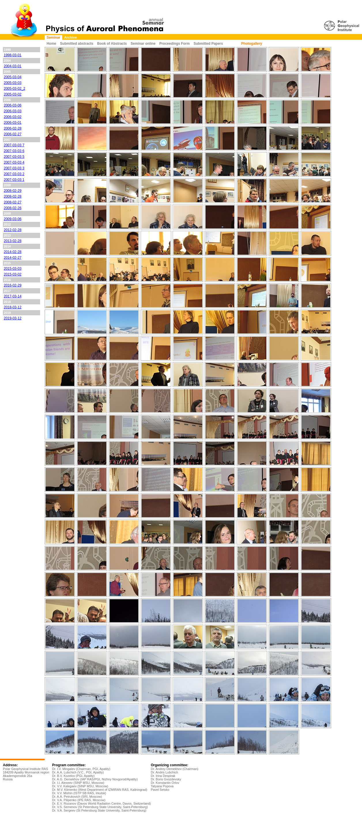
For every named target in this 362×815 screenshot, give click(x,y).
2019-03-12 (12, 318)
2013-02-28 (12, 241)
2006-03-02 (12, 117)
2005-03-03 (12, 83)
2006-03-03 (12, 111)
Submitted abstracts (76, 44)
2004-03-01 (12, 66)
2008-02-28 (12, 196)
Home (51, 44)
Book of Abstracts (112, 44)
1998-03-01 (12, 55)
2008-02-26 (12, 208)
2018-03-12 (12, 307)
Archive (70, 37)
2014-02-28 (12, 252)
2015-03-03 (12, 269)
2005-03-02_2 (14, 89)
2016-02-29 (12, 285)
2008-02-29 (12, 191)
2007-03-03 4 (14, 162)
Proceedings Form (174, 44)
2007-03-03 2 (14, 174)
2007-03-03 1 (14, 180)
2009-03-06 (12, 219)
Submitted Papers (208, 44)
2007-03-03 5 (14, 157)
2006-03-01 (12, 123)
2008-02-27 (12, 202)
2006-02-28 (12, 128)
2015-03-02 (12, 274)
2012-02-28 (12, 230)
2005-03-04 (12, 77)
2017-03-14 (12, 296)
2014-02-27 (12, 258)
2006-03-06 (12, 105)
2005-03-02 (12, 94)
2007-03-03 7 (14, 145)
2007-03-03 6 (14, 151)
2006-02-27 (12, 134)
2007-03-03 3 (14, 168)
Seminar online (143, 44)
